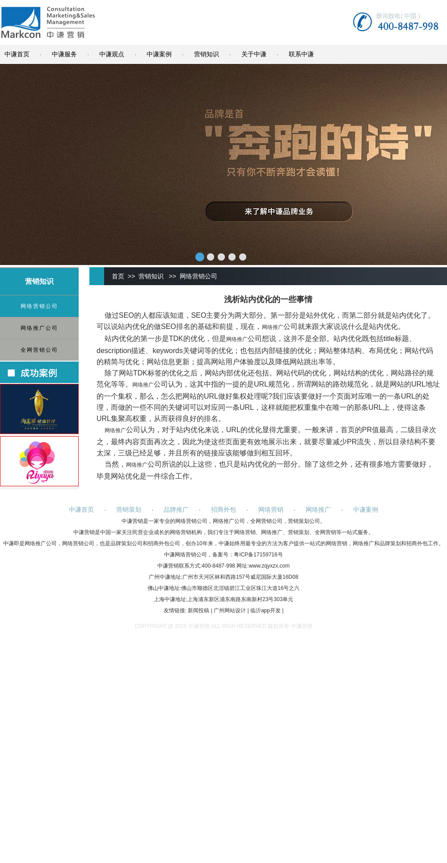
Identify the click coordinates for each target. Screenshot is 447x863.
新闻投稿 (198, 610)
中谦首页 (17, 54)
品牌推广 (176, 509)
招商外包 (223, 509)
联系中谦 (301, 54)
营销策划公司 (304, 521)
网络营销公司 (39, 306)
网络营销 (270, 509)
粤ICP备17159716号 (258, 554)
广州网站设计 (230, 610)
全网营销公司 (39, 350)
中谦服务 (64, 54)
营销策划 (128, 509)
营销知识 (206, 54)
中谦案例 (159, 54)
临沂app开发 (265, 610)
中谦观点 (111, 54)
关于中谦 (253, 54)
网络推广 (272, 327)
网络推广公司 (39, 328)
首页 (118, 276)
